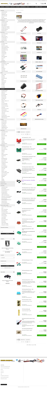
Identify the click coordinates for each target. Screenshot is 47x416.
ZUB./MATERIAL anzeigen (4, 146)
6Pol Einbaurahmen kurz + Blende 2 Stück (29, 226)
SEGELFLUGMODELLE (4, 24)
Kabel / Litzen (3, 99)
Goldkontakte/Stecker (4, 117)
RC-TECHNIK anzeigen (4, 43)
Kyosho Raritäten (3, 218)
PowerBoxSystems (3, 53)
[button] (17, 160)
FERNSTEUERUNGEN (4, 56)
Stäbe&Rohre (3, 176)
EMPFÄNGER (3, 60)
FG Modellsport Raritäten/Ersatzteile (6, 213)
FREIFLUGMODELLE (4, 25)
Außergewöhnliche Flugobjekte (5, 26)
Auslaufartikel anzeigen (4, 187)
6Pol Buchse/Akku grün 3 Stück (27, 277)
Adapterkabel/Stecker (4, 143)
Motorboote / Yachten (4, 64)
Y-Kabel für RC (3, 112)
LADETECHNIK (3, 130)
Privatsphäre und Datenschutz (4, 403)
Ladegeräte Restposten (4, 193)
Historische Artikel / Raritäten (4, 205)
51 (23, 369)
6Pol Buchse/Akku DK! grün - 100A (27, 317)
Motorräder (2, 17)
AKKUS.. (2, 72)
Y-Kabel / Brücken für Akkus (5, 111)
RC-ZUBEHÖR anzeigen (4, 90)
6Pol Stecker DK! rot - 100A (26, 165)
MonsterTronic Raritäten (4, 219)
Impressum (2, 400)
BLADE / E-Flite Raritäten (4, 209)
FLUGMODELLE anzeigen (4, 21)
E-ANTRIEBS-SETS (3, 123)
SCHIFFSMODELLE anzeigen (5, 63)
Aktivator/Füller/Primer (4, 149)
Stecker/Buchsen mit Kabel (5, 108)
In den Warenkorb (42, 181)
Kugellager (2, 179)
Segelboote (2, 67)
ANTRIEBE (2, 119)
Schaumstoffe (3, 168)
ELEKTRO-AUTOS (3, 13)
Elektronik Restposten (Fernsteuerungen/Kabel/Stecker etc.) (6, 199)
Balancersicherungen (4, 135)
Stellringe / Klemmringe (4, 154)
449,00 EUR (7, 283)
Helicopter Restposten (4, 202)
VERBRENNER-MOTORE (4, 127)
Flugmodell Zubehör (4, 30)
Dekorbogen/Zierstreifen (4, 162)
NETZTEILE (2, 139)
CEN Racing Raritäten (4, 210)
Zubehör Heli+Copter (4, 40)
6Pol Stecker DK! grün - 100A (26, 174)
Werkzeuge (2, 180)
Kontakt (2, 397)
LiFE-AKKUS (3, 75)
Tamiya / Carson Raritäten (4, 223)
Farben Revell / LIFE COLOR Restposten (6, 196)
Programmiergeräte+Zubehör (5, 47)
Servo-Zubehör (3, 57)
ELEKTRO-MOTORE (3, 122)
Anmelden (7, 233)
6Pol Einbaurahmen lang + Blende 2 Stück (29, 215)
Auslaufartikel (2, 185)
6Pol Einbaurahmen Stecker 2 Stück (28, 194)
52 (25, 369)
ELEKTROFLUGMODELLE (4, 29)
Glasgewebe (3, 150)
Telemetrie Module (3, 52)
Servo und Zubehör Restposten (5, 203)
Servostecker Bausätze (4, 104)
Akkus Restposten (3, 188)
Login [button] (39, 0)
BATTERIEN (2, 84)
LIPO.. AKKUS (3, 87)
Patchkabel (2, 102)
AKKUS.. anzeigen (3, 74)
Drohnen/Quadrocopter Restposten (6, 197)
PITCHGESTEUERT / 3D (4, 37)
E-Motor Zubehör (3, 124)
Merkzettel (43, 0)
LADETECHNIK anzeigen (4, 131)
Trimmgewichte (3, 163)
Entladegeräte (3, 138)
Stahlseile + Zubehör (4, 171)
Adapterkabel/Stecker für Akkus (5, 116)
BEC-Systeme (3, 44)
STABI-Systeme (3, 51)
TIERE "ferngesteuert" (4, 18)
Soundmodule (3, 107)
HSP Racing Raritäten (4, 215)
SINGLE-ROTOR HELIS (4, 36)
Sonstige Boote (3, 68)
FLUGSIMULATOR (3, 98)
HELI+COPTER (2, 32)
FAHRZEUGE (2, 10)
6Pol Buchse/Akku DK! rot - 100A (27, 307)
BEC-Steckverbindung (4, 94)
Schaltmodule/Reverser (4, 48)
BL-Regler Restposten (4, 192)
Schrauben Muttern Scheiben (5, 172)
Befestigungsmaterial (4, 158)
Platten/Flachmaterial (4, 167)
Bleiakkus (2, 79)
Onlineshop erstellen (20, 414)
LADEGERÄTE (3, 142)
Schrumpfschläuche (4, 115)
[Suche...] (28, 3)
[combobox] (22, 160)
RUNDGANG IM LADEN (4, 406)
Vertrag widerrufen (4, 412)
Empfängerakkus (3, 82)
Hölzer (2, 177)
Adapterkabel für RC (4, 91)
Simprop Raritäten (3, 222)
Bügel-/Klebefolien (3, 175)
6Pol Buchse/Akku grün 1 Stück (27, 298)
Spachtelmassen (3, 155)
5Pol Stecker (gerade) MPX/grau (27, 356)
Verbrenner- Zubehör (4, 128)
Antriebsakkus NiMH (4, 78)
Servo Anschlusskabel (4, 103)
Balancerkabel (3, 134)
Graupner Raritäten (3, 214)
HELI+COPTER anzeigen (4, 33)
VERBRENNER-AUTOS (4, 14)
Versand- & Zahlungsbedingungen (5, 395)
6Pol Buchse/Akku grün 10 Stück (27, 287)
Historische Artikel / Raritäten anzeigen (6, 206)
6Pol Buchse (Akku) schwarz (26, 327)
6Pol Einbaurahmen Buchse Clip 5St (28, 236)
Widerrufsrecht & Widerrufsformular (5, 394)
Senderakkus (3, 83)
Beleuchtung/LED (3, 95)
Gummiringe (3, 151)
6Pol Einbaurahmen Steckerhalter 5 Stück (28, 184)
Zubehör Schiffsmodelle (4, 71)
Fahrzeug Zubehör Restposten (5, 189)
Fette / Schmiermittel (4, 159)
